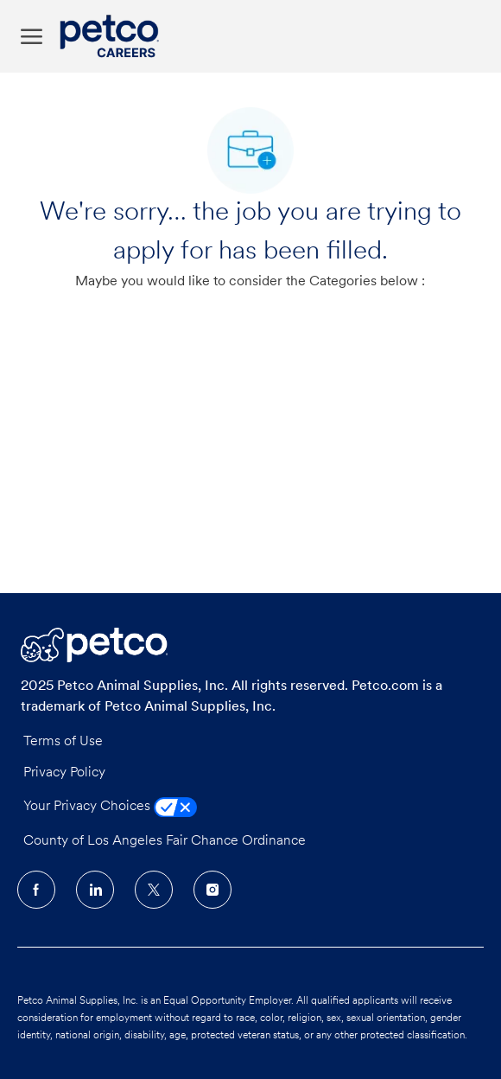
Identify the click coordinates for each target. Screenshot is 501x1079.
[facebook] (36, 890)
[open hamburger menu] (31, 36)
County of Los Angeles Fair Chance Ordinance (164, 841)
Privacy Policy (64, 773)
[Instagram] (212, 890)
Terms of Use (63, 742)
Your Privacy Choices (110, 807)
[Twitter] (154, 890)
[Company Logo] (114, 36)
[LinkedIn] (95, 890)
